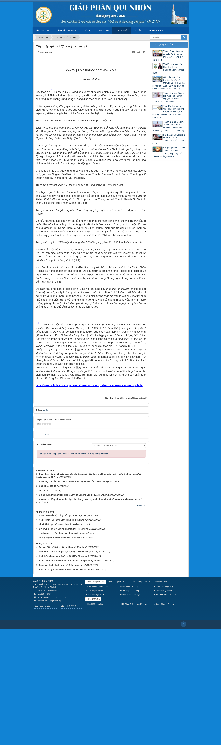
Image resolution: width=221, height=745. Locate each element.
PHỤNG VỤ (104, 30)
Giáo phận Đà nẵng (129, 703)
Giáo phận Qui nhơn (163, 707)
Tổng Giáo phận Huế (95, 698)
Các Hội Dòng (161, 698)
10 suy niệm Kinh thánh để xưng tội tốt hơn (59, 654)
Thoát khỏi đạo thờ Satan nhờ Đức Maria (58, 641)
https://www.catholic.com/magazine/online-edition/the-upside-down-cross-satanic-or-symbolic (89, 501)
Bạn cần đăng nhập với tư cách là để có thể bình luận (74, 570)
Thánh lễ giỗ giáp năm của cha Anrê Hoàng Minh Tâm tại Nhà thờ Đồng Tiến (167, 55)
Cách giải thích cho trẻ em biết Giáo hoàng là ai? (62, 681)
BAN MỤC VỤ (155, 30)
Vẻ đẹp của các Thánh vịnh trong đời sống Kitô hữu (64, 636)
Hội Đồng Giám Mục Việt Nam (133, 721)
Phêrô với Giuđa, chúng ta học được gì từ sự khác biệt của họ (68, 668)
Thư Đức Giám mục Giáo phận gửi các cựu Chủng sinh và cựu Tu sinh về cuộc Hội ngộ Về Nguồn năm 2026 (168, 112)
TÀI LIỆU (138, 30)
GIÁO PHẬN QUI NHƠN (66, 30)
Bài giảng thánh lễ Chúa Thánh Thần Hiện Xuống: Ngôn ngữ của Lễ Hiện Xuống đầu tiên (168, 152)
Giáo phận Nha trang (129, 707)
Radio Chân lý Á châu (164, 721)
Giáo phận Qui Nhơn (95, 711)
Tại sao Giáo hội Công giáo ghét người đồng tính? (63, 663)
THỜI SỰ (87, 30)
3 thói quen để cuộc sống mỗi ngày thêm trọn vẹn (62, 632)
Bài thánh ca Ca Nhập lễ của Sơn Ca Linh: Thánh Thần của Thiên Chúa (168, 139)
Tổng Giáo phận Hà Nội (142, 698)
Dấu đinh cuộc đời (47, 602)
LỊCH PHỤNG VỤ (68, 722)
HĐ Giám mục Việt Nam (165, 711)
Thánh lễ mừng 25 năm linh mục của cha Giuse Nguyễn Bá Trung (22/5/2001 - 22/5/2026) (168, 97)
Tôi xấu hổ (44, 607)
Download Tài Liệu (42, 722)
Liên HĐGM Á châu (94, 721)
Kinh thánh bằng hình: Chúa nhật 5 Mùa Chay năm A (64, 672)
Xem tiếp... (141, 622)
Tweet (46, 551)
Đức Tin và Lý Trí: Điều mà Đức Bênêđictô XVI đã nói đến (66, 686)
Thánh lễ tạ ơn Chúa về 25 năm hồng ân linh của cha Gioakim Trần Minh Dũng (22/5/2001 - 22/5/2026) (168, 126)
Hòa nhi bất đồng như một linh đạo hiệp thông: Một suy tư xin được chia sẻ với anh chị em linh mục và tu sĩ (90, 616)
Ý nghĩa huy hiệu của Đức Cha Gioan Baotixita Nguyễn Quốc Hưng (168, 68)
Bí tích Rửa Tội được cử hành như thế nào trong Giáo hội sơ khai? (70, 677)
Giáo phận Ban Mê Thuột (97, 703)
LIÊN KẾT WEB (93, 715)
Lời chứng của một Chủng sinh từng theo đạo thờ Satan (66, 645)
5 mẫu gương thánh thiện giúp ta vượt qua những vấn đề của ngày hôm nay (75, 611)
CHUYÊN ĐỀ (121, 30)
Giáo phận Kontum (94, 707)
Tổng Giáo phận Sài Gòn (118, 698)
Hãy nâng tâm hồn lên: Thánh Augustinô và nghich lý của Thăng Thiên (73, 598)
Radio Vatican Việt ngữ (130, 711)
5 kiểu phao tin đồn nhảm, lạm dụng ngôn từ (60, 650)
